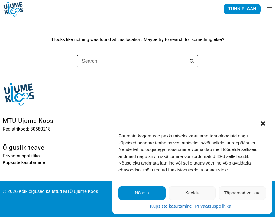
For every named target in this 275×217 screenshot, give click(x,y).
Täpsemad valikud (242, 192)
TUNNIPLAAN (242, 8)
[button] (263, 124)
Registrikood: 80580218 (27, 129)
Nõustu (142, 192)
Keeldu (192, 192)
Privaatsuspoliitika (213, 206)
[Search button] (192, 61)
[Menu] (269, 9)
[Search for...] (131, 61)
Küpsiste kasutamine (171, 206)
